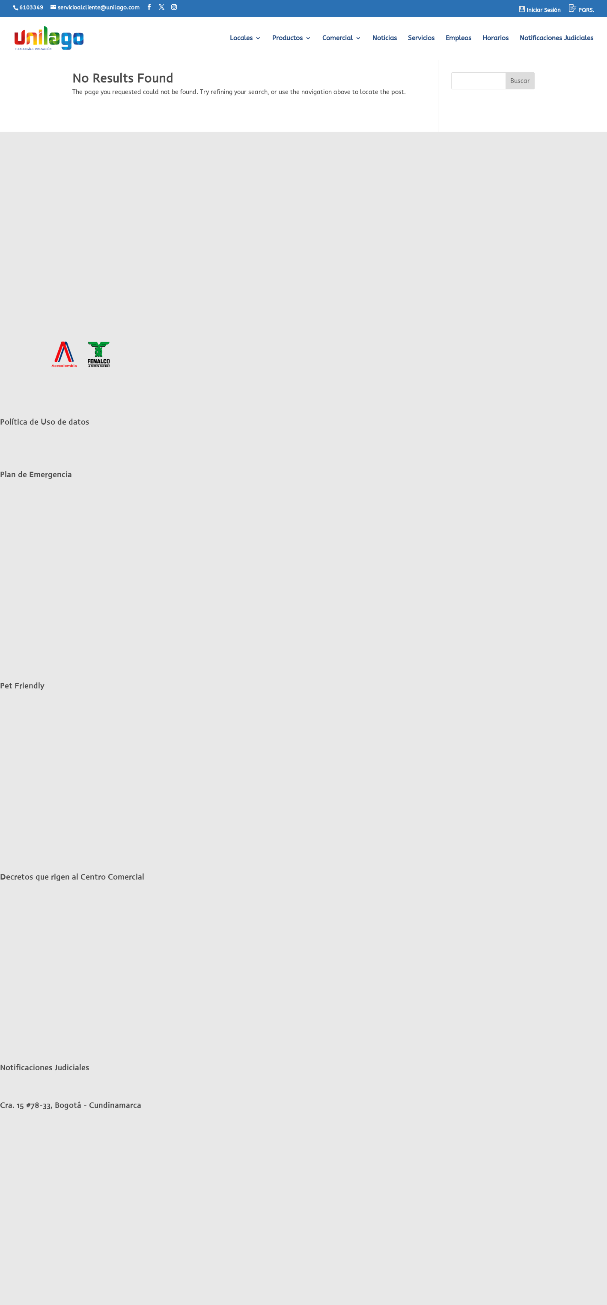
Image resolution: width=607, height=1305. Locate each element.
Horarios (495, 38)
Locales (241, 38)
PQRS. (581, 8)
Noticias (384, 38)
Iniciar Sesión (540, 9)
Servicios (421, 38)
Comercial (337, 38)
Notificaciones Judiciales (556, 38)
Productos (287, 38)
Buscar (520, 81)
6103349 (31, 7)
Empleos (458, 38)
